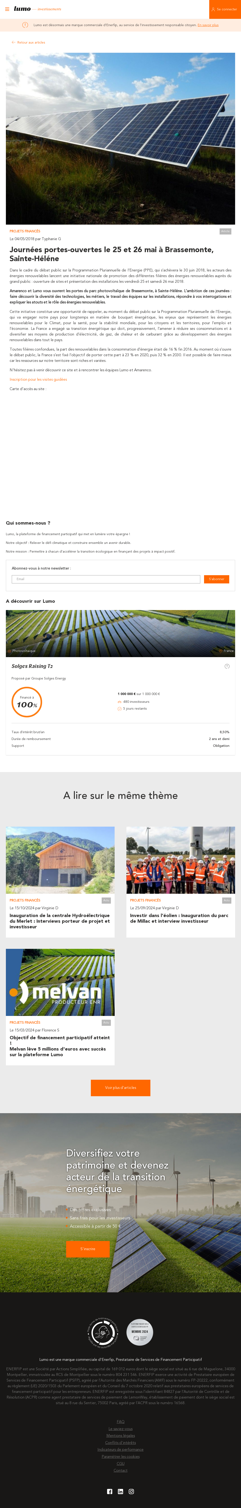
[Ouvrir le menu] (7, 9)
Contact (121, 1471)
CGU (121, 1464)
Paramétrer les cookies (121, 1457)
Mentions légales (120, 1436)
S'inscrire (87, 1249)
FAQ (121, 1422)
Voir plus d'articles (120, 1088)
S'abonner (216, 579)
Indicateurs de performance (120, 1450)
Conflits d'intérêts (120, 1443)
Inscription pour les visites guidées (39, 380)
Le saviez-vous (120, 1429)
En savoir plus (208, 25)
